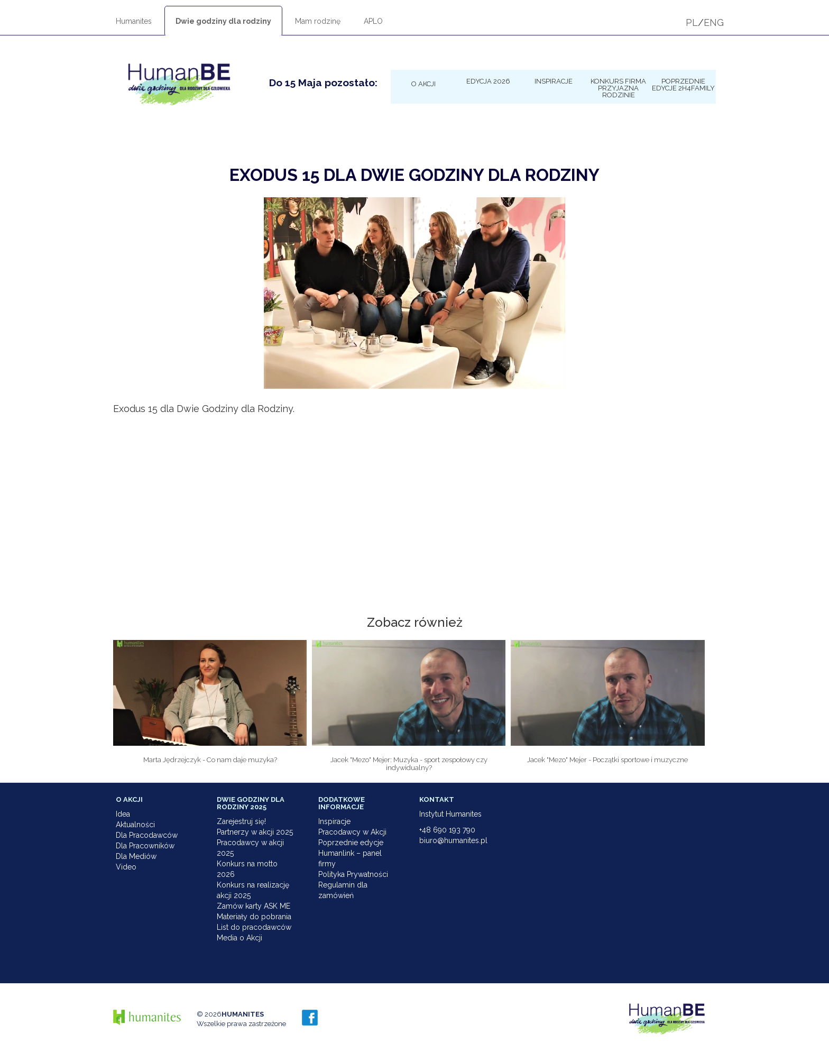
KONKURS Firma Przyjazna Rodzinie (618, 87)
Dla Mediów (136, 856)
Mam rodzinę (317, 21)
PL (692, 22)
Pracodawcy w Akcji (352, 832)
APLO (373, 21)
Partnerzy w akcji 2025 (255, 832)
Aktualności (135, 824)
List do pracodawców (254, 927)
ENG (714, 22)
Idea (123, 814)
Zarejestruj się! (241, 821)
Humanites (134, 21)
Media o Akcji (239, 938)
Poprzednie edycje (350, 842)
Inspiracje (554, 81)
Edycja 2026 (488, 81)
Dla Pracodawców (147, 835)
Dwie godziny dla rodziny (223, 21)
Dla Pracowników (145, 845)
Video (126, 867)
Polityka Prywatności (353, 874)
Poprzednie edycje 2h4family (683, 84)
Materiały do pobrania (254, 916)
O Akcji (423, 83)
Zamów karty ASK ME (253, 906)
